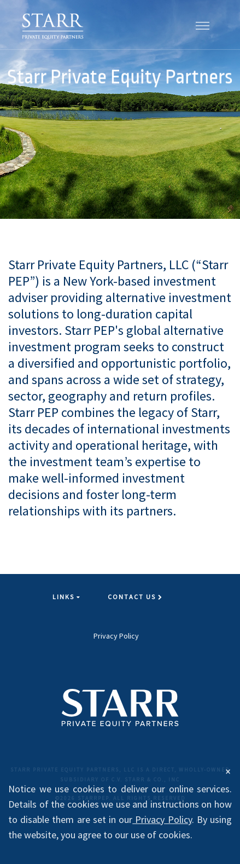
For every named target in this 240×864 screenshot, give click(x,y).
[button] (202, 24)
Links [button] (66, 597)
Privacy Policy (116, 636)
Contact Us (135, 597)
